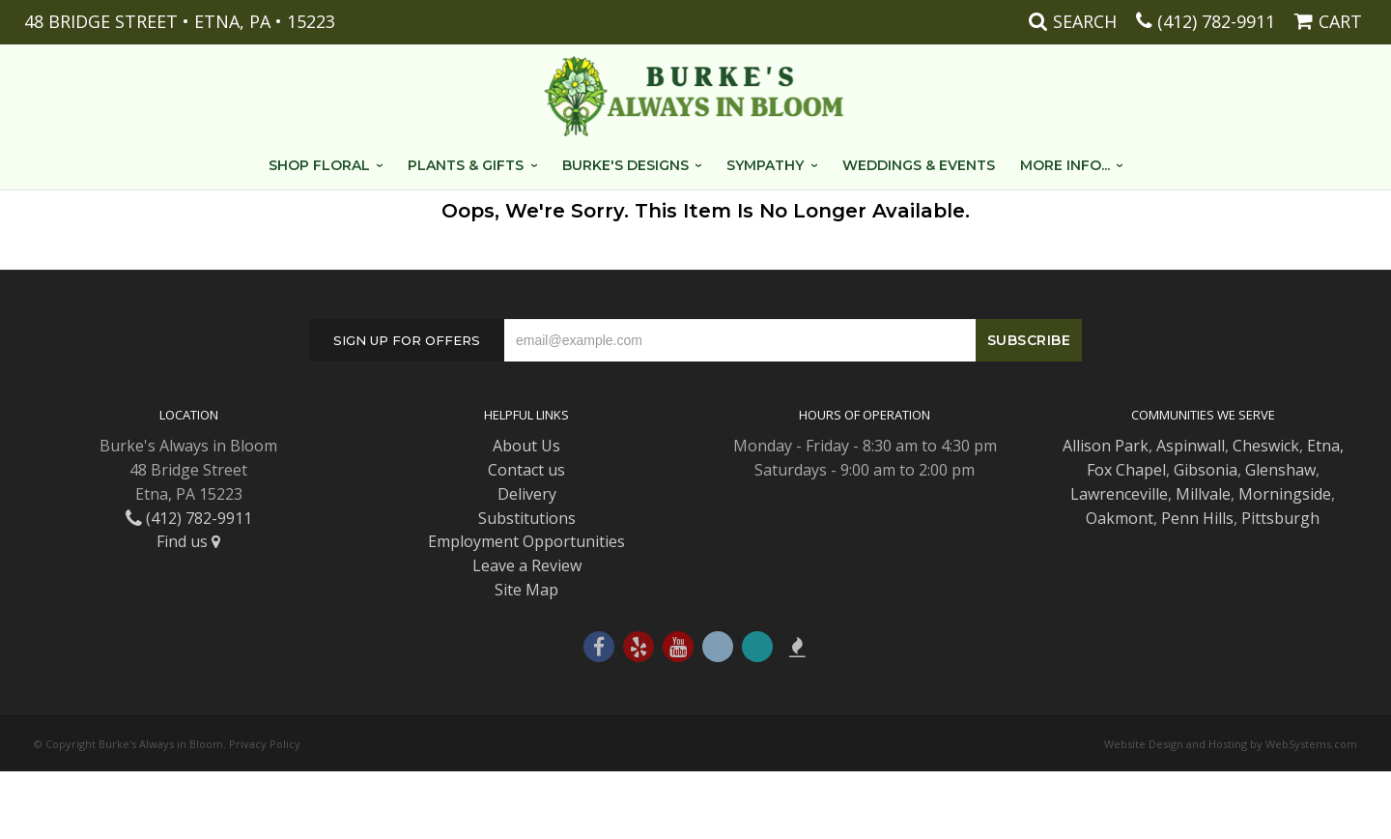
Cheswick (1266, 445)
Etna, (1325, 445)
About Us (526, 445)
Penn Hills (1197, 518)
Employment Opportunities (526, 541)
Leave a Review (527, 565)
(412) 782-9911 (1216, 21)
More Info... (1065, 165)
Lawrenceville (1119, 494)
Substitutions (527, 518)
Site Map (526, 589)
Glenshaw (1280, 469)
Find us (188, 541)
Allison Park (1106, 445)
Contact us (526, 469)
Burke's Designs (625, 165)
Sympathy (765, 165)
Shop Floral (319, 165)
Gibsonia (1205, 469)
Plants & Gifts (466, 165)
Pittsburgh (1280, 518)
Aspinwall (1190, 445)
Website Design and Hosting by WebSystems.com (1230, 744)
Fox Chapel (1126, 469)
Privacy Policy (264, 744)
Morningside (1284, 494)
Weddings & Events (918, 165)
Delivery (526, 494)
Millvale (1203, 494)
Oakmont (1119, 518)
